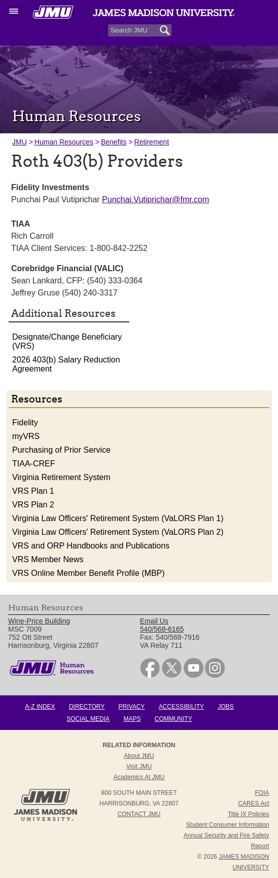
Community (173, 718)
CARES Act (253, 803)
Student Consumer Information (227, 824)
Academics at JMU (139, 777)
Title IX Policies (248, 814)
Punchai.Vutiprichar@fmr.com (155, 199)
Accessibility (181, 706)
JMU (19, 142)
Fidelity (25, 422)
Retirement (151, 142)
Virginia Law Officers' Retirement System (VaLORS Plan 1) (118, 518)
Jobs (225, 706)
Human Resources (63, 142)
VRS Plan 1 (33, 491)
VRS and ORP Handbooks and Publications (90, 545)
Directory (87, 706)
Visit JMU (139, 766)
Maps (132, 718)
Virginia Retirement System (61, 477)
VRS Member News (47, 559)
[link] (150, 675)
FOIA (262, 792)
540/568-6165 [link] (162, 629)
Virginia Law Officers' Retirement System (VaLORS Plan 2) (118, 532)
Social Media (88, 718)
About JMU (139, 755)
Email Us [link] (154, 621)
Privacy (132, 706)
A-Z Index (40, 706)
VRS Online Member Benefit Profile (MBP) (88, 573)
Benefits (114, 142)
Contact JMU (139, 814)
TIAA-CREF (33, 463)
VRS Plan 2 (33, 504)
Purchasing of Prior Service (61, 450)
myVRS (26, 436)
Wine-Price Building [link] (39, 621)
